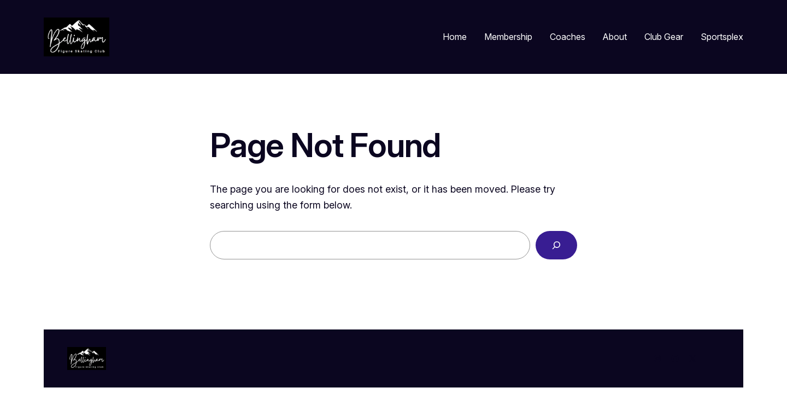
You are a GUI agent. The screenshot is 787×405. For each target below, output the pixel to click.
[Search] (556, 245)
